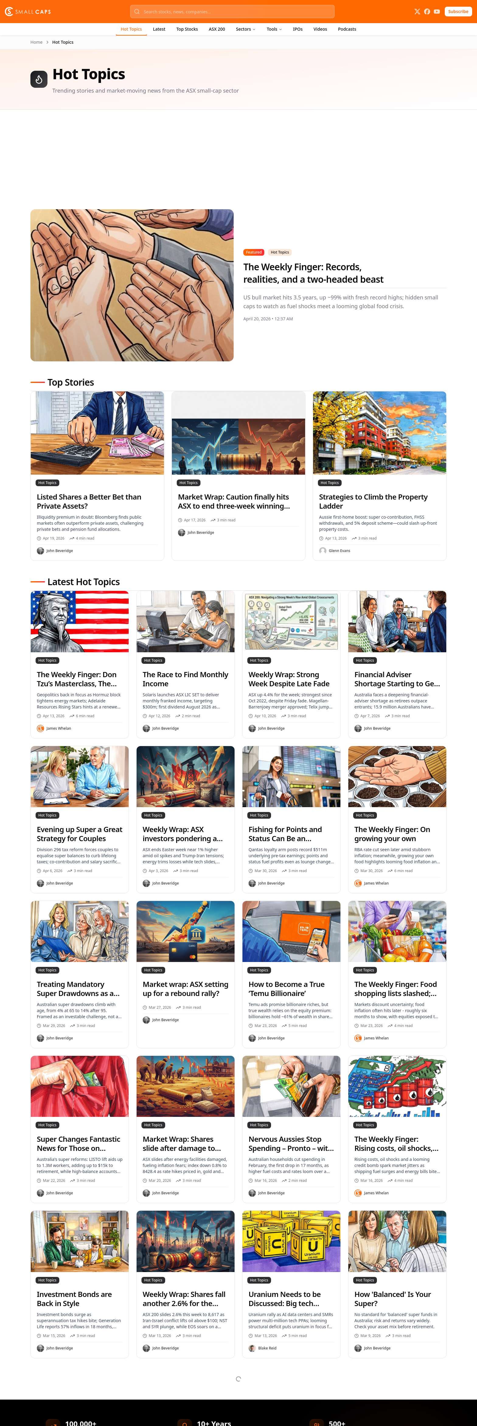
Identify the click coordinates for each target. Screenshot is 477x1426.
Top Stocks (187, 29)
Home (36, 42)
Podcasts (347, 29)
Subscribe (458, 11)
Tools (274, 29)
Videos (320, 29)
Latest (159, 29)
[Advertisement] (212, 166)
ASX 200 (217, 29)
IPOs (298, 29)
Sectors (246, 29)
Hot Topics (131, 29)
